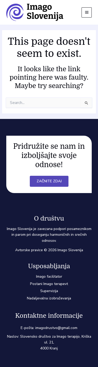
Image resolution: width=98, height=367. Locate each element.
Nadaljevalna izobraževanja (49, 298)
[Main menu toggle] (87, 12)
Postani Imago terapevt (49, 283)
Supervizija (49, 290)
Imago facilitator (49, 276)
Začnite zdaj (49, 181)
